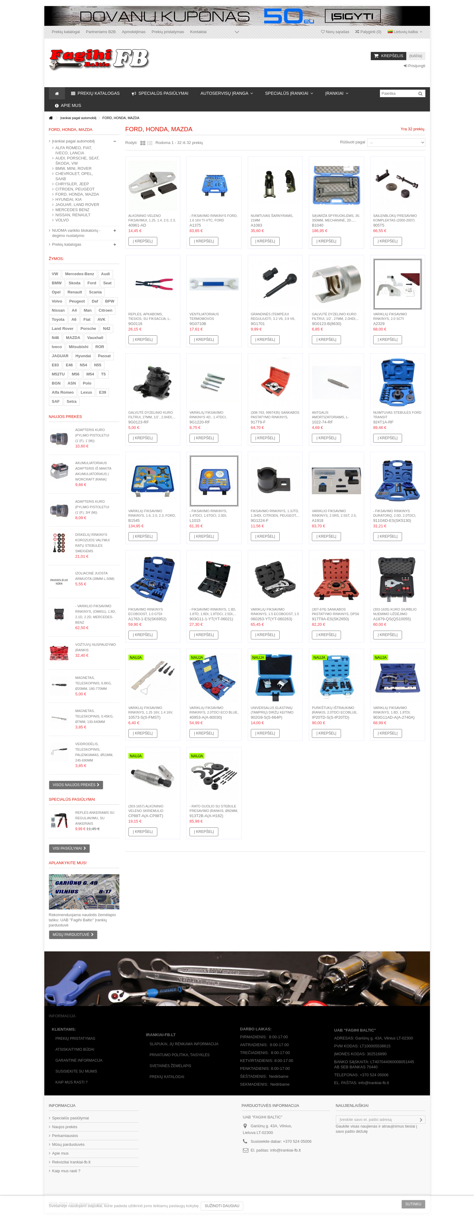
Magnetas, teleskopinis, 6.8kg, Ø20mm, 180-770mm (93, 683)
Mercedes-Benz (79, 274)
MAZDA (73, 337)
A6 (74, 319)
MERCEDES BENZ (73, 209)
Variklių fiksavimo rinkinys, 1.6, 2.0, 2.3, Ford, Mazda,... (152, 515)
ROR (99, 346)
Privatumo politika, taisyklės (180, 1055)
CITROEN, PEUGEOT (75, 189)
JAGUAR (60, 356)
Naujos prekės (65, 416)
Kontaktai (198, 31)
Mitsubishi (78, 346)
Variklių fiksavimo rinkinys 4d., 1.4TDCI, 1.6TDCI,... (208, 417)
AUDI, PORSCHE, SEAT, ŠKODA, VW (78, 161)
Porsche (88, 328)
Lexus (86, 392)
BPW (109, 301)
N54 (83, 365)
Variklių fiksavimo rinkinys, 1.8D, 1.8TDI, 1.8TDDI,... (392, 712)
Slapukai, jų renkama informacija (184, 1044)
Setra (72, 401)
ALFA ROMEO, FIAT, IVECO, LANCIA (74, 150)
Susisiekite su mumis (76, 1071)
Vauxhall (95, 337)
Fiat (87, 319)
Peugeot (77, 301)
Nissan (58, 310)
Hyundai (83, 356)
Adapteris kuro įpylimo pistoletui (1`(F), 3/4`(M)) (92, 507)
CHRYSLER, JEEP (72, 184)
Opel (56, 292)
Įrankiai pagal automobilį (73, 141)
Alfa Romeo (63, 392)
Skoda (74, 283)
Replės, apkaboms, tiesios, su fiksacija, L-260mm (149, 318)
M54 (90, 374)
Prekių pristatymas (168, 31)
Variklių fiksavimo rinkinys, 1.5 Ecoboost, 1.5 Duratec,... (275, 614)
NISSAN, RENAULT (73, 215)
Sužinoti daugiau (222, 1206)
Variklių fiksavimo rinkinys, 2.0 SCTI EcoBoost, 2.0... (390, 318)
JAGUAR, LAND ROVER (77, 204)
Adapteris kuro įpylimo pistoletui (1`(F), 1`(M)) (92, 435)
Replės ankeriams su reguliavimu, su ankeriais (94, 818)
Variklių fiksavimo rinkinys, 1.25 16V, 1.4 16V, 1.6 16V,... (150, 712)
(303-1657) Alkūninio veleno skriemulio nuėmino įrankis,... (146, 810)
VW (55, 274)
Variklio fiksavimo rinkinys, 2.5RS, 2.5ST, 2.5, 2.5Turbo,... (334, 515)
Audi (105, 274)
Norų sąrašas (335, 31)
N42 (106, 328)
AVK (101, 319)
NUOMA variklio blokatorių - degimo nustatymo (76, 233)
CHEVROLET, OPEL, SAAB (74, 176)
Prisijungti (414, 65)
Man (88, 310)
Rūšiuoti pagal (352, 142)
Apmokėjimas (133, 31)
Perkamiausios (65, 1135)
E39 (102, 392)
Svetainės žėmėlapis (170, 1066)
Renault (74, 292)
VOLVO (62, 220)
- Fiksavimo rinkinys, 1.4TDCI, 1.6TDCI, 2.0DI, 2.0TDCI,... (208, 515)
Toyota (58, 319)
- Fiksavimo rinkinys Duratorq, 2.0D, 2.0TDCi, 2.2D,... (394, 515)
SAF (56, 401)
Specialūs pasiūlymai (72, 799)
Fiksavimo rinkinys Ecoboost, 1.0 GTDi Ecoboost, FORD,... (145, 614)
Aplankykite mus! (68, 863)
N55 (97, 365)
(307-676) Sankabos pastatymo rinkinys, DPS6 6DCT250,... (335, 614)
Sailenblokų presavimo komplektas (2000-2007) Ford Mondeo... (395, 220)
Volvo (57, 301)
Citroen (106, 310)
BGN (56, 383)
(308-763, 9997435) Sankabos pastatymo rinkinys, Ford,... (275, 417)
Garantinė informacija (79, 1060)
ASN (71, 383)
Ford (91, 283)
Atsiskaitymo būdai (75, 1049)
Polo (87, 383)
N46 (55, 337)
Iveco (57, 346)
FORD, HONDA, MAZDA (77, 194)
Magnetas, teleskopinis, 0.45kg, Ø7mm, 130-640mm (94, 716)
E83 (55, 365)
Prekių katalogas (66, 244)
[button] (226, 93)
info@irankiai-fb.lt (285, 1150)
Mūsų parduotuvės (68, 1144)
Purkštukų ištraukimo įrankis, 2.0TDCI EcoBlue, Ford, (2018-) (334, 712)
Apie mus (60, 1153)
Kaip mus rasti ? (72, 1082)
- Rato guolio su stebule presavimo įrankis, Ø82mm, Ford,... (213, 810)
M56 (75, 374)
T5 (103, 374)
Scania (95, 292)
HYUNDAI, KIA (69, 199)
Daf (95, 301)
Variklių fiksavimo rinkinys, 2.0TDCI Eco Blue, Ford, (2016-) (213, 712)
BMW (57, 283)
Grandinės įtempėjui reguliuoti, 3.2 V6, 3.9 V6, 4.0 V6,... (273, 318)
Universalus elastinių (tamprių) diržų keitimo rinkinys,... (272, 712)
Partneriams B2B (101, 31)
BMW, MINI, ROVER (74, 168)
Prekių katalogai (66, 31)
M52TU (58, 374)
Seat (107, 283)
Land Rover (63, 328)
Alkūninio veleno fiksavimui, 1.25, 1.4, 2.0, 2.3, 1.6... (152, 220)
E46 (69, 365)
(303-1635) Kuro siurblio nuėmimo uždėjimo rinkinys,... (395, 614)
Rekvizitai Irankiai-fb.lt (71, 1162)
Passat (104, 356)
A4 (74, 310)
